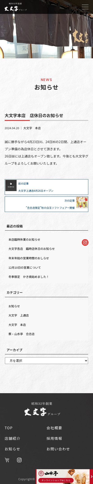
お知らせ (14, 306)
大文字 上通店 (19, 315)
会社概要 (54, 427)
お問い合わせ (58, 448)
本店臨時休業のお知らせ (24, 239)
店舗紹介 (12, 438)
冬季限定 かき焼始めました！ (29, 277)
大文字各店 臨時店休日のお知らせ (32, 248)
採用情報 (54, 438)
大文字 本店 (32, 128)
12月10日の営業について (25, 267)
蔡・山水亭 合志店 (22, 334)
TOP (9, 427)
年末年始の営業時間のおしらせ (29, 258)
